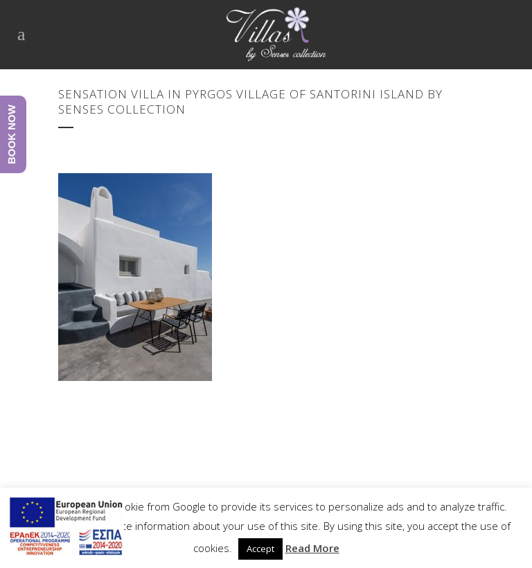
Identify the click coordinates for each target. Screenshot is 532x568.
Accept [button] (260, 548)
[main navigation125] (65, 528)
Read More (312, 548)
